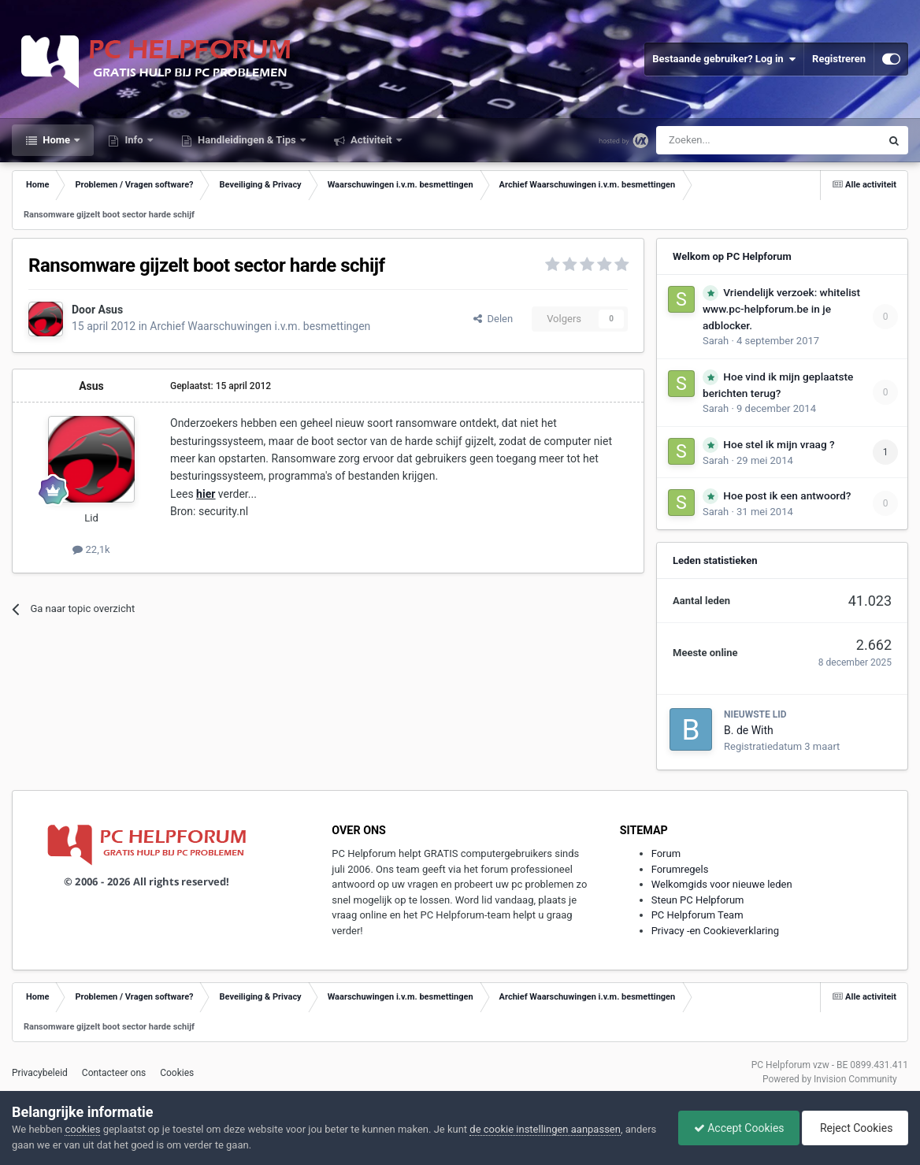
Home (56, 140)
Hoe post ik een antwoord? (787, 495)
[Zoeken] (735, 140)
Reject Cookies (854, 1128)
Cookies (177, 1072)
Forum (666, 853)
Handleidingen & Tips (247, 140)
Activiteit (371, 140)
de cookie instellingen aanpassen (545, 1129)
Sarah (716, 341)
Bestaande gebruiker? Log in (724, 59)
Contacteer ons (114, 1072)
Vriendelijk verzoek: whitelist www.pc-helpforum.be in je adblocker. (781, 309)
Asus (111, 309)
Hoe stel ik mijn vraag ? (778, 444)
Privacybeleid (40, 1072)
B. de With (748, 730)
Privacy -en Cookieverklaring (715, 931)
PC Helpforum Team (697, 915)
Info (134, 140)
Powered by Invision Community (829, 1079)
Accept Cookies (735, 1128)
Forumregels (680, 869)
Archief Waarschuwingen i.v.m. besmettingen (260, 326)
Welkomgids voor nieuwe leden (721, 884)
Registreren (839, 59)
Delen (493, 319)
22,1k (90, 549)
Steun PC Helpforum (697, 900)
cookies (82, 1129)
